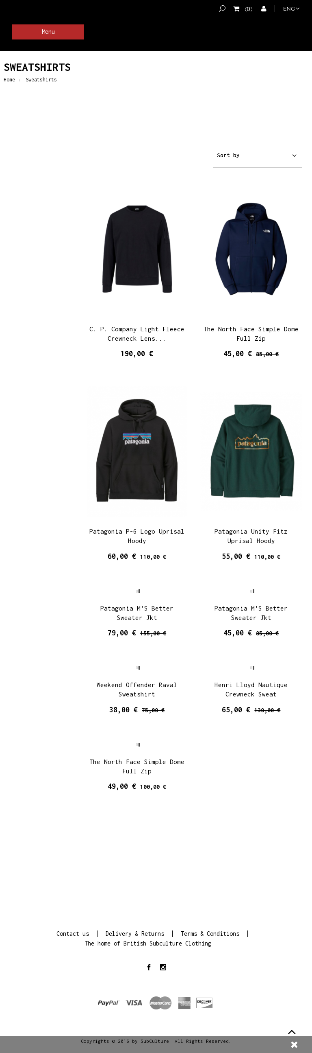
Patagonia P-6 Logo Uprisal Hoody (136, 536)
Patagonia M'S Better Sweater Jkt (136, 612)
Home (9, 80)
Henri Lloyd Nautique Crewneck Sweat (251, 689)
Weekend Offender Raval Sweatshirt (137, 689)
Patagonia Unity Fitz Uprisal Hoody (251, 536)
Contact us (72, 933)
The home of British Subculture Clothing (147, 943)
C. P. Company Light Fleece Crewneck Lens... (136, 333)
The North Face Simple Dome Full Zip (251, 333)
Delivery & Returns (135, 933)
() (247, 8)
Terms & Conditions (210, 933)
